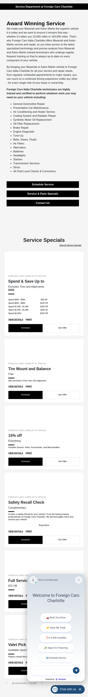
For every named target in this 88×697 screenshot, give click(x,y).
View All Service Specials (70, 245)
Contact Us (43, 203)
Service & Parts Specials (42, 193)
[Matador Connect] (56, 627)
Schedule (25, 328)
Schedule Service (43, 184)
